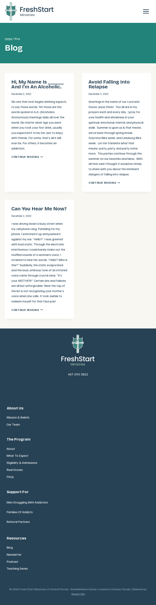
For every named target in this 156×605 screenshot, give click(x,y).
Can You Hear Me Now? (39, 209)
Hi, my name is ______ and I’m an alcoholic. (37, 84)
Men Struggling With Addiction (27, 502)
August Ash (78, 593)
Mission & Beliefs (17, 417)
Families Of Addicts (19, 512)
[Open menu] (146, 11)
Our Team (13, 424)
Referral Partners (18, 522)
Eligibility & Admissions (21, 463)
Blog (9, 547)
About (10, 449)
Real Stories (14, 470)
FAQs (10, 477)
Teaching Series (17, 568)
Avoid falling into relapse (109, 84)
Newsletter (14, 554)
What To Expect (17, 455)
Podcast (12, 561)
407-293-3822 (78, 374)
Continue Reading (27, 156)
